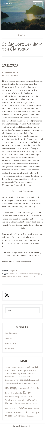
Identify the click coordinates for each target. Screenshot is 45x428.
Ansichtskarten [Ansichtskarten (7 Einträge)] (13, 370)
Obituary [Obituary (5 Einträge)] (18, 403)
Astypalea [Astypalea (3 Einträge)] (24, 371)
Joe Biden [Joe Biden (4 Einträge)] (32, 388)
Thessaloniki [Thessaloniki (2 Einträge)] (19, 412)
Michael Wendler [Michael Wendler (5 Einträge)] (29, 400)
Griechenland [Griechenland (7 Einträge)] (21, 379)
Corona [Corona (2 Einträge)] (15, 377)
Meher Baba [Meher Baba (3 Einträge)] (16, 400)
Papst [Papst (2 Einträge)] (23, 403)
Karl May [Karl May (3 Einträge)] (19, 393)
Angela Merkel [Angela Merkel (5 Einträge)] (31, 367)
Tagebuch (7, 4)
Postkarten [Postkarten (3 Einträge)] (9, 408)
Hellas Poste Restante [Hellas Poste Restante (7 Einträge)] (25, 383)
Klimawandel (7, 276)
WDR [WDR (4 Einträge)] (22, 416)
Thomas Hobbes (28, 276)
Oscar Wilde (17, 276)
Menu (37, 3)
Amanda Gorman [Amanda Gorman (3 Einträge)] (18, 367)
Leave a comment (11, 76)
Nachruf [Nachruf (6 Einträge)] (9, 403)
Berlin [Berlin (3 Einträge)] (13, 374)
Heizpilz (29, 274)
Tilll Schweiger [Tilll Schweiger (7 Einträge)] (31, 412)
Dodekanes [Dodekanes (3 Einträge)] (9, 380)
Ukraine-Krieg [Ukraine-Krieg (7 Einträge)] (12, 415)
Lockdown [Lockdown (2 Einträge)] (23, 397)
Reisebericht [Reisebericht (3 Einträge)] (29, 408)
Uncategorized (10, 343)
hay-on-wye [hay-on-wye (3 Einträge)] (9, 383)
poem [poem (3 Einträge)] (35, 403)
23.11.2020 (10, 65)
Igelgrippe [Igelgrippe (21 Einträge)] (12, 388)
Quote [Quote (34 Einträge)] (19, 407)
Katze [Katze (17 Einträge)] (27, 392)
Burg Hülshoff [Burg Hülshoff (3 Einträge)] (21, 374)
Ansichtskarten (11, 333)
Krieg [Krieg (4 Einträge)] (17, 396)
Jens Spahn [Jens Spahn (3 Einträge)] (24, 388)
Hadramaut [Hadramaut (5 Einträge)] (33, 380)
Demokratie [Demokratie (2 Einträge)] (32, 377)
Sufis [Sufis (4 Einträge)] (13, 412)
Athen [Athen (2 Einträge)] (30, 371)
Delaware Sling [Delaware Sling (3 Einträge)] (23, 377)
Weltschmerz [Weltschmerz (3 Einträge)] (30, 416)
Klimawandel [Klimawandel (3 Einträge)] (10, 397)
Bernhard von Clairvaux (17, 274)
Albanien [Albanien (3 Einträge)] (8, 367)
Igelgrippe (37, 274)
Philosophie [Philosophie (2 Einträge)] (29, 403)
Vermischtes (10, 349)
